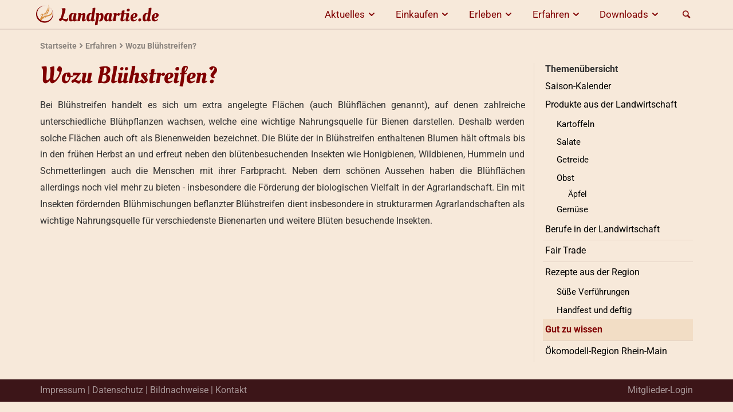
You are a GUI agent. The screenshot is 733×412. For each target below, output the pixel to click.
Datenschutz (117, 390)
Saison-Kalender (578, 86)
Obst (565, 178)
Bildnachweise (179, 390)
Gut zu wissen (573, 329)
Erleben (492, 14)
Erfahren (558, 14)
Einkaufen (424, 14)
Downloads (631, 14)
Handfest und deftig (594, 310)
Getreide (573, 159)
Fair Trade (565, 250)
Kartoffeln (575, 124)
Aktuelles (352, 14)
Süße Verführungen (593, 292)
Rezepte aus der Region (592, 272)
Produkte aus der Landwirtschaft (611, 104)
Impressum (62, 390)
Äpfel (577, 194)
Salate (569, 142)
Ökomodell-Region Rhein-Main (606, 351)
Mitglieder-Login (660, 390)
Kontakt (231, 390)
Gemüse (572, 209)
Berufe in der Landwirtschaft (602, 229)
